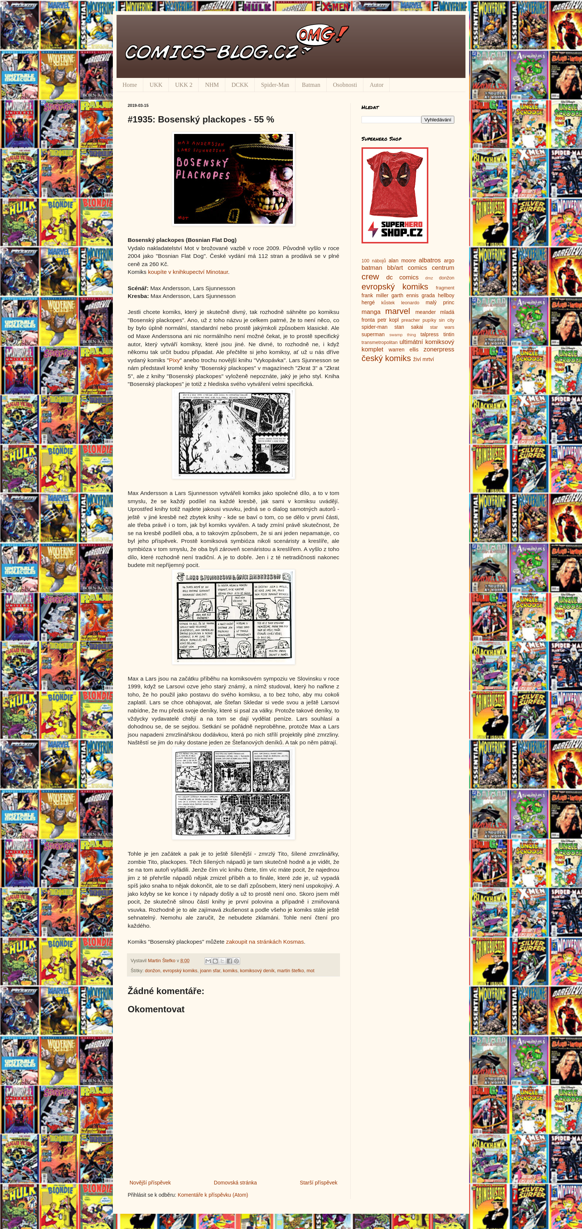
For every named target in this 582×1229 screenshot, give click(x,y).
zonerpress (439, 349)
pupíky (429, 320)
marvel (397, 311)
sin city (446, 320)
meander (425, 312)
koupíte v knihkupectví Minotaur (188, 272)
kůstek (388, 302)
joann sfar (210, 970)
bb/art (395, 267)
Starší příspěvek (318, 1183)
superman (373, 334)
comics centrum (431, 267)
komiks (230, 970)
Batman (311, 85)
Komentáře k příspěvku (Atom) (213, 1195)
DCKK (240, 85)
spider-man (375, 327)
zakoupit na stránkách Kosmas (265, 941)
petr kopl (388, 320)
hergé (368, 302)
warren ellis (403, 350)
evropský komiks (180, 970)
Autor (376, 85)
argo (449, 260)
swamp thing (402, 334)
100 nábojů (374, 260)
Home (129, 85)
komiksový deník (257, 970)
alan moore (402, 260)
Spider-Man (275, 85)
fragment (445, 288)
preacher (411, 320)
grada (428, 295)
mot (310, 970)
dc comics (402, 277)
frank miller (375, 295)
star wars (442, 327)
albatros (430, 260)
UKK (156, 85)
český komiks (386, 358)
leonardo (410, 302)
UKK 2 (184, 85)
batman (372, 267)
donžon (152, 970)
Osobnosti (345, 85)
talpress (430, 334)
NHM (212, 85)
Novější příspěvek (150, 1183)
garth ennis (405, 295)
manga (371, 311)
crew (370, 276)
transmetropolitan (380, 342)
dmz (429, 278)
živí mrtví (423, 359)
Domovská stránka (235, 1183)
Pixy (174, 360)
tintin (448, 334)
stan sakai (408, 327)
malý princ (440, 302)
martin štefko (290, 970)
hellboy (446, 295)
